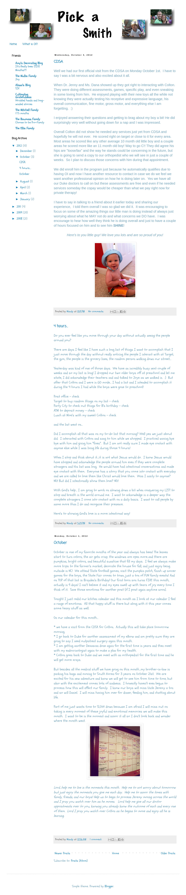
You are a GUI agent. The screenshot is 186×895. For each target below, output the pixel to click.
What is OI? (30, 44)
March (24, 193)
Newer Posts (62, 853)
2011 (19, 207)
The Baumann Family (27, 119)
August (25, 181)
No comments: (96, 311)
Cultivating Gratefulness (23, 95)
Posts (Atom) (79, 861)
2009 (20, 212)
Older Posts (168, 853)
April (23, 187)
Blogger (109, 886)
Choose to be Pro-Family (29, 122)
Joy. (17, 79)
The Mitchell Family (26, 110)
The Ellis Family (24, 128)
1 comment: (96, 839)
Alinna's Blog (22, 85)
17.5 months (22, 113)
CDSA (58, 62)
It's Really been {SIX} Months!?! (27, 68)
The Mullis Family (25, 76)
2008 (20, 219)
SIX (17, 88)
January (25, 199)
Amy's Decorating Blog (29, 63)
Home (13, 44)
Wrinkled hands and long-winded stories (29, 102)
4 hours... (61, 326)
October (60, 543)
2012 (20, 146)
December (26, 151)
